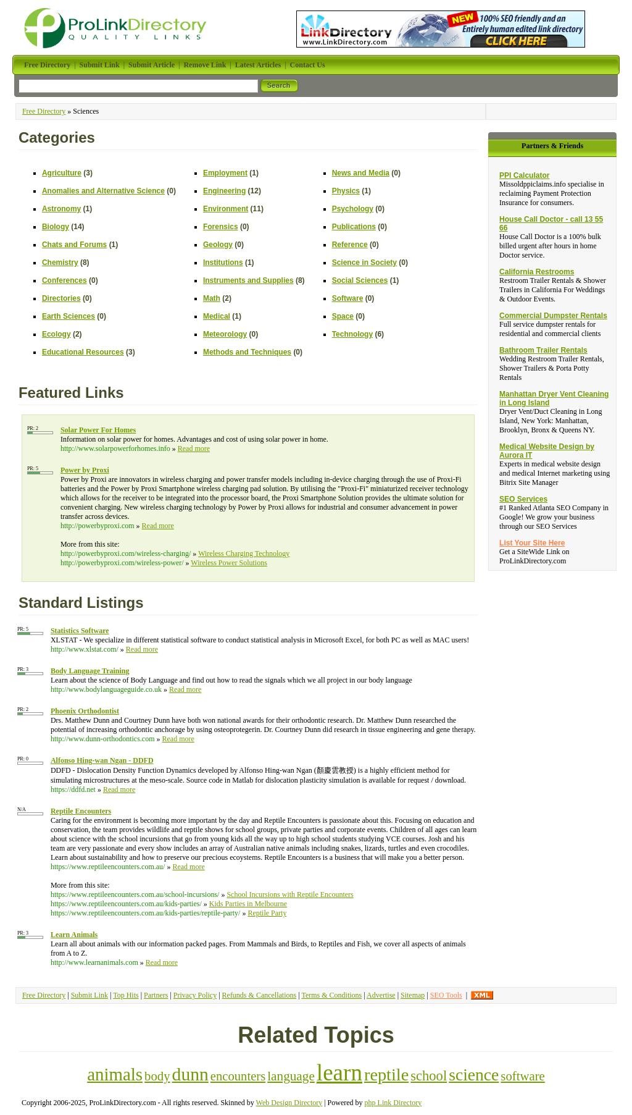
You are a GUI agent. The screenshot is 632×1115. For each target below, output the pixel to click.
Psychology (352, 208)
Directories (61, 298)
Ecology (56, 334)
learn (339, 1072)
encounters (237, 1076)
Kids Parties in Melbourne (248, 903)
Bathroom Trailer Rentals (543, 350)
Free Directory (43, 111)
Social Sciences (360, 280)
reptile (386, 1074)
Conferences (64, 280)
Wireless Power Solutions (229, 562)
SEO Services (523, 499)
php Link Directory (393, 1102)
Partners (156, 995)
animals (115, 1074)
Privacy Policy (195, 995)
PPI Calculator (524, 175)
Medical (216, 316)
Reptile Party (266, 913)
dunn (190, 1074)
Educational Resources (83, 352)
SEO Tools (446, 995)
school (428, 1075)
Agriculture (61, 173)
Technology (352, 334)
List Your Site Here (532, 543)
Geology (218, 244)
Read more (194, 448)
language (291, 1076)
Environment (225, 208)
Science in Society (364, 262)
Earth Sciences (68, 316)
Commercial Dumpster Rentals (553, 315)
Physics (346, 191)
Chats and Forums (74, 244)
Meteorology (225, 334)
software (522, 1076)
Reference (350, 244)
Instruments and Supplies (248, 280)
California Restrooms (536, 271)
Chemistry (60, 262)
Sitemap (413, 995)
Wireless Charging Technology (243, 553)
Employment (225, 173)
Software (348, 298)
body (157, 1076)
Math (211, 298)
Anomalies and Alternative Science (103, 191)
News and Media (360, 173)
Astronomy (61, 208)
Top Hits (126, 995)
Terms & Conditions (331, 995)
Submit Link (89, 995)
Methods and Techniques (247, 352)
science (474, 1074)
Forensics (220, 226)
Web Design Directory (289, 1102)
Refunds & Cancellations (259, 995)
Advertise (381, 995)
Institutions (223, 262)
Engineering (224, 191)
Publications (354, 226)
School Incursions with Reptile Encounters (290, 894)
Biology (55, 226)
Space (343, 316)
